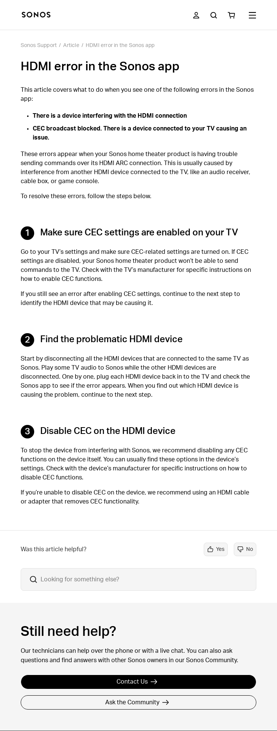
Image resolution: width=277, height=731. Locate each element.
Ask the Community (137, 702)
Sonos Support (39, 45)
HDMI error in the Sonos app (120, 45)
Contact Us (137, 682)
